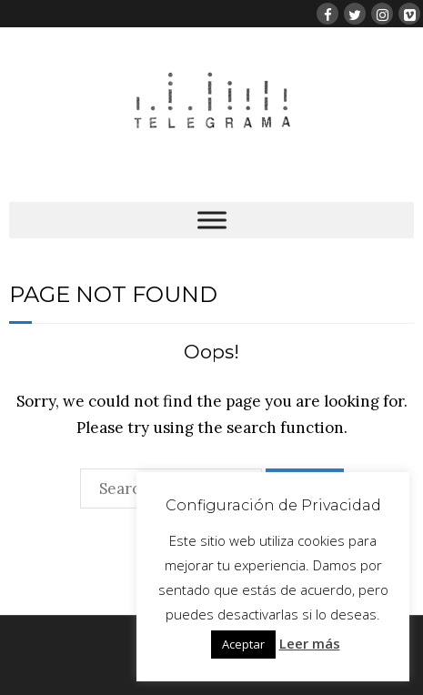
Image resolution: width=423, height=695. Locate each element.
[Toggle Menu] (212, 219)
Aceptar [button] (243, 644)
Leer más (309, 643)
